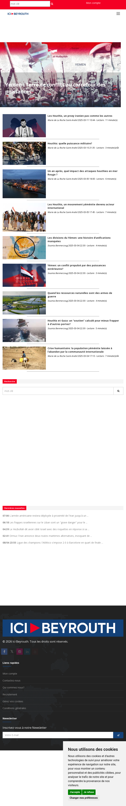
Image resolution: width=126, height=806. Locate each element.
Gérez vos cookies (13, 701)
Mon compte (93, 3)
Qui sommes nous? (13, 687)
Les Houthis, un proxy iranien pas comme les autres (80, 115)
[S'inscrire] (118, 735)
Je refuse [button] (89, 792)
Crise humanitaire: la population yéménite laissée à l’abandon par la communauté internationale (80, 350)
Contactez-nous (11, 680)
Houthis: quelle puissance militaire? (70, 143)
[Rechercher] (118, 391)
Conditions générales (14, 708)
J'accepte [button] (75, 792)
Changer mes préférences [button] (84, 797)
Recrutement (10, 694)
